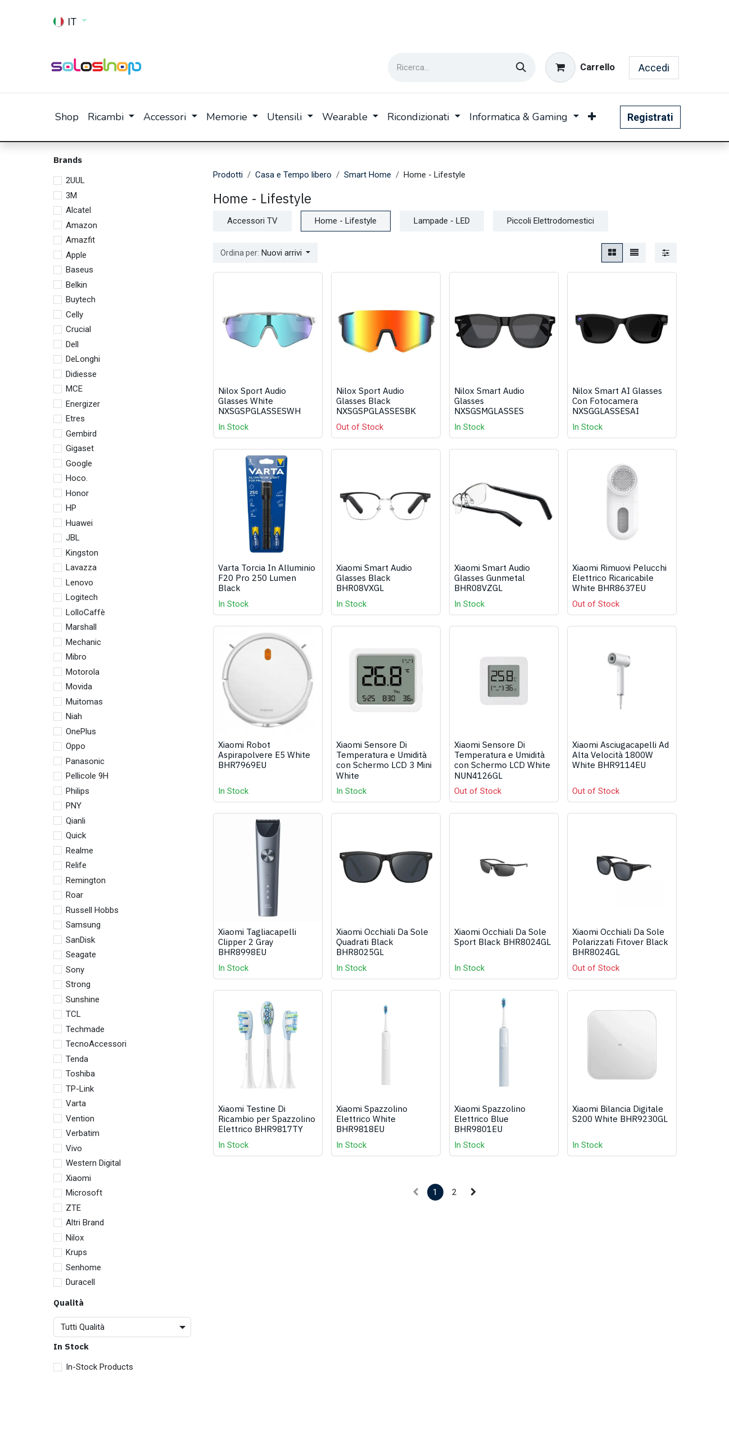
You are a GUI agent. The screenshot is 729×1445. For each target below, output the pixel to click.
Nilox (75, 1238)
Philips (77, 791)
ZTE (73, 1208)
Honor (77, 493)
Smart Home (367, 175)
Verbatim (82, 1133)
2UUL (75, 180)
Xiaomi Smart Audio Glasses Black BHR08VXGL (374, 577)
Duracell (80, 1282)
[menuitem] (67, 117)
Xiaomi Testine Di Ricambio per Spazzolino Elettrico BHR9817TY (266, 1118)
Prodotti (228, 175)
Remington (86, 880)
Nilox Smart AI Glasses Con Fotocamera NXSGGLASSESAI (617, 400)
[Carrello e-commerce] (580, 67)
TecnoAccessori (96, 1044)
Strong (78, 984)
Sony (75, 970)
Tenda (77, 1059)
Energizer (83, 404)
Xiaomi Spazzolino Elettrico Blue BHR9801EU (490, 1118)
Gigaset (80, 448)
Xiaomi (78, 1178)
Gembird (81, 434)
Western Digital (93, 1163)
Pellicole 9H (87, 776)
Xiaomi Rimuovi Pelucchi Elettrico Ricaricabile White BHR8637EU (619, 577)
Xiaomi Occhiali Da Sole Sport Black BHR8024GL (502, 936)
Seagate (81, 954)
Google (79, 463)
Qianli (75, 821)
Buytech (81, 299)
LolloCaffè (85, 612)
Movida (79, 686)
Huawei (79, 523)
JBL (73, 538)
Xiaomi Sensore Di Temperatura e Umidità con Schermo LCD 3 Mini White (384, 760)
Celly (74, 315)
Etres (75, 418)
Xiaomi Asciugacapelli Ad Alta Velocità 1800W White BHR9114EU (620, 754)
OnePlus (81, 731)
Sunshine (82, 999)
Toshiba (80, 1074)
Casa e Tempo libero (293, 175)
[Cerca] (521, 67)
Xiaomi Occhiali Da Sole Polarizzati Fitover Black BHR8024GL (620, 941)
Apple (76, 255)
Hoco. (77, 478)
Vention (80, 1119)
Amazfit (80, 240)
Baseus (79, 270)
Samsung (83, 925)
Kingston (82, 553)
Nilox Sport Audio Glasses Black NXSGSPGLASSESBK (376, 400)
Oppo (75, 746)
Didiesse (81, 374)
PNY (73, 806)
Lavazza (81, 567)
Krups (76, 1252)
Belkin (76, 285)
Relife (76, 865)
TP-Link (80, 1089)
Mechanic (83, 642)
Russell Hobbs (92, 910)
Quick (76, 835)
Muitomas (84, 702)
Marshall (81, 627)
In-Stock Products (99, 1367)
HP (71, 508)
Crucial (78, 329)
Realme (79, 851)
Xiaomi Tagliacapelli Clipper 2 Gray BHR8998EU (257, 941)
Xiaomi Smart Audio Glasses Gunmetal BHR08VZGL (492, 577)
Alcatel (78, 210)
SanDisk (80, 940)
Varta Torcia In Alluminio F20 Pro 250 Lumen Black (266, 577)
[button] (265, 253)
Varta (76, 1103)
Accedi (654, 68)
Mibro (76, 657)
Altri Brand (85, 1222)
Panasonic (85, 761)
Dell (72, 344)
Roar (74, 895)
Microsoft (84, 1193)
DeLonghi (83, 359)
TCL (73, 1014)
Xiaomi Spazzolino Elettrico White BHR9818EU (371, 1118)
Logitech (82, 597)
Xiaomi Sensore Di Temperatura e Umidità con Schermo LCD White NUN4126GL (502, 760)
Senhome (83, 1267)
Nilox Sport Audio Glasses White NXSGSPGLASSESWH (259, 400)
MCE (74, 389)
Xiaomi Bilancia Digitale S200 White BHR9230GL (620, 1113)
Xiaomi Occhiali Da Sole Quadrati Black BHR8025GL (382, 941)
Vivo (74, 1148)
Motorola (82, 672)
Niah (74, 716)
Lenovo (79, 583)
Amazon (81, 225)
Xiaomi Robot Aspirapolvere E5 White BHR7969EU (264, 754)
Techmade (85, 1029)
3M (71, 195)
